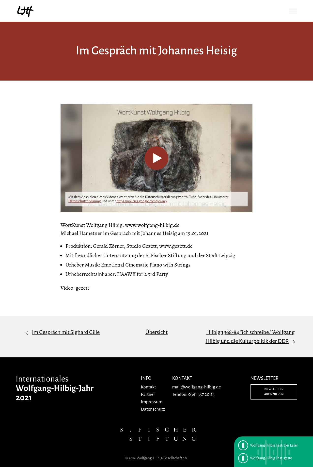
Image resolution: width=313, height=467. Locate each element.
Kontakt (148, 386)
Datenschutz (153, 409)
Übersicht (156, 332)
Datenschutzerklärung (84, 201)
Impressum (151, 401)
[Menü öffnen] (293, 11)
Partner (148, 394)
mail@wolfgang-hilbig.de (196, 386)
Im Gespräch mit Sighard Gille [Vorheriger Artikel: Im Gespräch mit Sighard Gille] (66, 332)
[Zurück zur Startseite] (25, 11)
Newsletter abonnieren (273, 391)
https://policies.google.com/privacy (141, 201)
